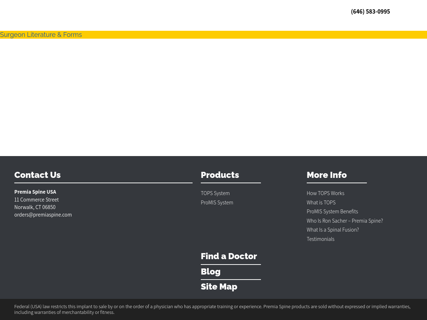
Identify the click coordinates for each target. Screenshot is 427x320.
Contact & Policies (226, 11)
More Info (327, 175)
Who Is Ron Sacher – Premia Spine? (345, 220)
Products (220, 175)
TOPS (56, 11)
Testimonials (83, 11)
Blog (173, 11)
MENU (404, 11)
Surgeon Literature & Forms (41, 34)
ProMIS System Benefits (332, 211)
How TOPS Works (325, 193)
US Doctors (116, 11)
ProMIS (192, 11)
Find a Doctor (229, 256)
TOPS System (215, 193)
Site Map (219, 287)
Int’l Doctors (148, 11)
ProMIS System (217, 202)
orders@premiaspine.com (43, 214)
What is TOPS (321, 202)
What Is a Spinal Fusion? (333, 229)
